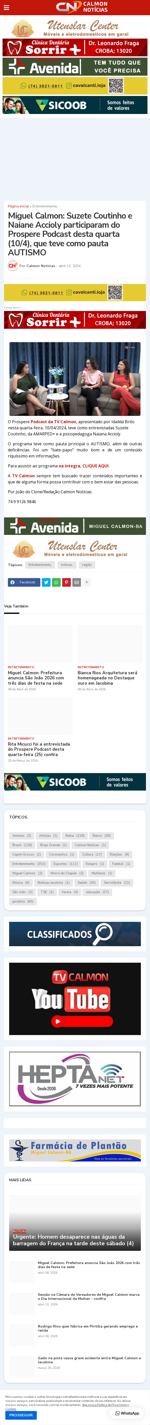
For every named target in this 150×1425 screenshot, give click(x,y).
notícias (66, 565)
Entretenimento (44, 206)
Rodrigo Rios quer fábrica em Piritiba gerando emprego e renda (88, 1328)
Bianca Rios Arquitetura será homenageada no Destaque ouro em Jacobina (107, 678)
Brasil (22, 845)
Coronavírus (61, 854)
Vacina (70, 892)
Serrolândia (117, 883)
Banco (102, 836)
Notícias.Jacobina (54, 883)
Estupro (95, 864)
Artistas (48, 836)
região (87, 565)
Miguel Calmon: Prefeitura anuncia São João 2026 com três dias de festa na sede (36, 678)
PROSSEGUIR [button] (21, 1415)
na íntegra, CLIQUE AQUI (84, 466)
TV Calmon (23, 476)
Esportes (66, 864)
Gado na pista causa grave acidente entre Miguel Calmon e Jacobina (89, 1360)
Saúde (87, 883)
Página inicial (18, 206)
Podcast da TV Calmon (53, 421)
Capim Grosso (26, 854)
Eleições (119, 854)
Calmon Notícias (90, 845)
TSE (47, 892)
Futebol (121, 864)
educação (97, 892)
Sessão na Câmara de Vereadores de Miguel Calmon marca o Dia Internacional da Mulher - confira (89, 1297)
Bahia (75, 836)
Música (20, 883)
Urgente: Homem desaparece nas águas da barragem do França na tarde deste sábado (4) (73, 1240)
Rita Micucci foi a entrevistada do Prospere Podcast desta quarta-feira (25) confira (39, 749)
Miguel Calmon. (27, 873)
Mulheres (102, 873)
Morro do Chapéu (67, 873)
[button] (6, 7)
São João (22, 892)
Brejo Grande (53, 845)
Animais (21, 836)
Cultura (92, 854)
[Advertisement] (75, 158)
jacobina (23, 901)
